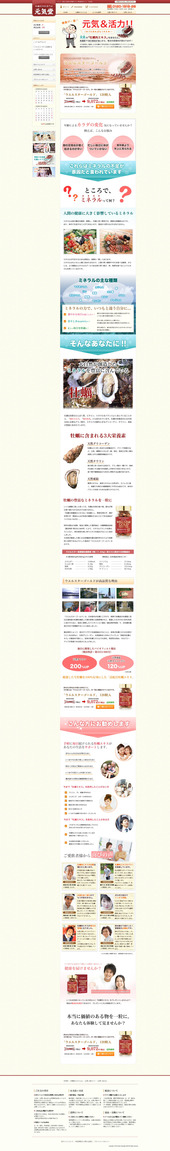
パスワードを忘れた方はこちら (43, 54)
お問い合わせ (38, 69)
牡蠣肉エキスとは (76, 1081)
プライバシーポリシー (41, 79)
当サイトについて (39, 64)
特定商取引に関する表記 (41, 74)
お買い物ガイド (90, 1081)
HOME (66, 1081)
